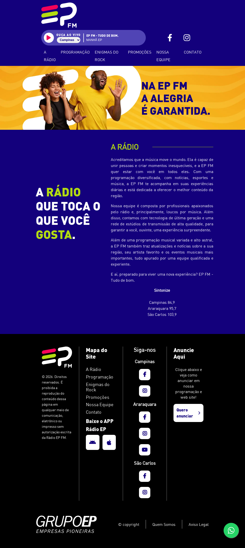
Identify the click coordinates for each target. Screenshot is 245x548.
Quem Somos (164, 524)
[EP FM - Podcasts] (101, 387)
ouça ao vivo (68, 34)
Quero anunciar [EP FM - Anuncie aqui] (188, 412)
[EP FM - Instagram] (187, 38)
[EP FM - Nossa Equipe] (101, 404)
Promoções (139, 52)
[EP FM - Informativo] (101, 397)
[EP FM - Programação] (101, 377)
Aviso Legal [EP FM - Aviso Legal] (199, 524)
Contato (192, 52)
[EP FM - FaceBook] (169, 38)
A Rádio (50, 56)
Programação (75, 52)
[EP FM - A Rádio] (101, 369)
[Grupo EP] (74, 524)
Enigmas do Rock (106, 56)
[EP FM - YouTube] (144, 449)
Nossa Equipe (163, 56)
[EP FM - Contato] (101, 412)
